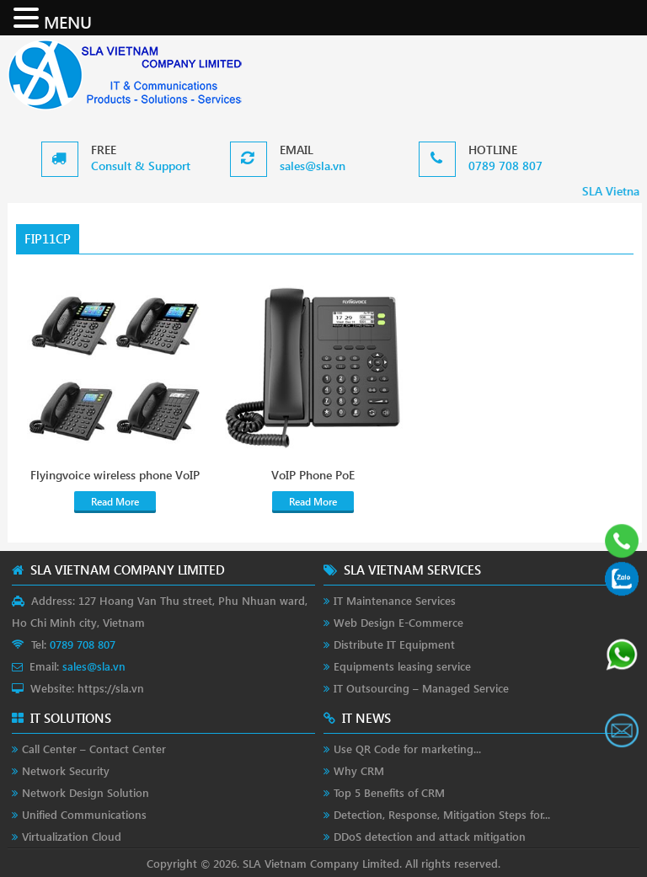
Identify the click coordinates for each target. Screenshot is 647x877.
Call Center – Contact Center (94, 748)
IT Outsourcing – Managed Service (421, 688)
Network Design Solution (85, 792)
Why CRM (359, 770)
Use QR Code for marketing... (407, 748)
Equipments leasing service (402, 666)
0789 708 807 (505, 166)
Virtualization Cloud (71, 836)
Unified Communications (84, 814)
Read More (115, 501)
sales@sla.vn (312, 166)
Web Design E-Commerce (398, 622)
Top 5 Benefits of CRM (389, 792)
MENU (68, 21)
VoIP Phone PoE (313, 475)
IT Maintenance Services (395, 600)
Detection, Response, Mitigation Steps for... (442, 814)
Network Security (66, 770)
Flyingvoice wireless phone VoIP (115, 475)
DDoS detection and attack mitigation (430, 836)
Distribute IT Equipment (394, 644)
